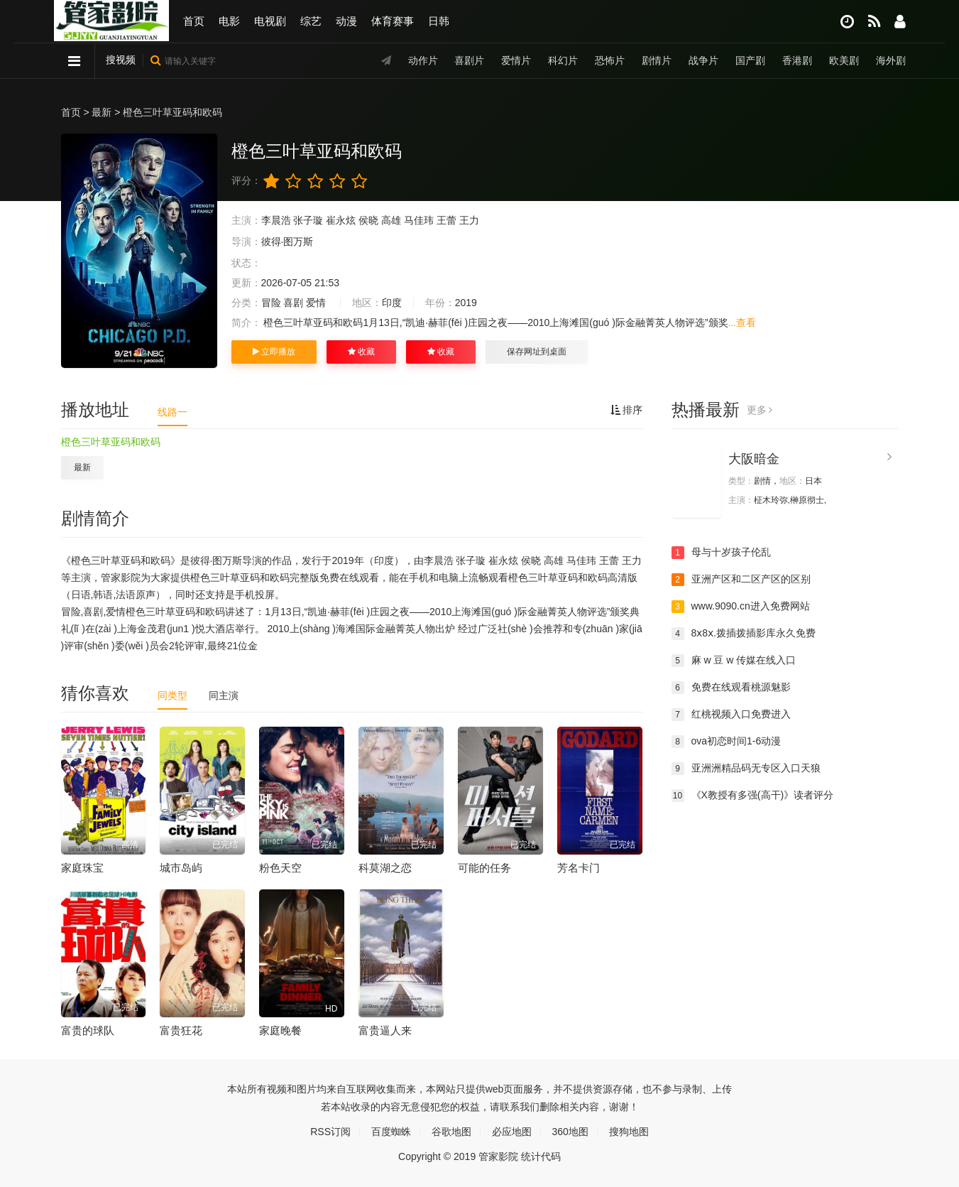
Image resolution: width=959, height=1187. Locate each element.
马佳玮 (419, 220)
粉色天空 (280, 868)
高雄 (391, 220)
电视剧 (270, 21)
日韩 (438, 21)
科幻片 (563, 60)
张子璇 (308, 220)
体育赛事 (392, 21)
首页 (193, 21)
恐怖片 (610, 60)
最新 (101, 112)
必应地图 (512, 1131)
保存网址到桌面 (536, 352)
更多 (760, 410)
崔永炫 (341, 220)
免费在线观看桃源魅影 (731, 687)
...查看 (742, 322)
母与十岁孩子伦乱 (721, 552)
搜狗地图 (629, 1131)
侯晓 (368, 220)
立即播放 (274, 352)
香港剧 (797, 60)
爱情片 (516, 60)
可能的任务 (484, 868)
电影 (229, 21)
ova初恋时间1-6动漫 (727, 741)
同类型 (172, 695)
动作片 (423, 60)
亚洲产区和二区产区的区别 (741, 579)
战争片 (703, 60)
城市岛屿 (181, 868)
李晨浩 (276, 220)
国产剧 (750, 60)
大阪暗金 (753, 459)
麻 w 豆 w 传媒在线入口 (734, 660)
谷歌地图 (451, 1131)
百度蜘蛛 (391, 1131)
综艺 (311, 21)
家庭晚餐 (280, 1030)
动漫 (346, 21)
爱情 (316, 302)
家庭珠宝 (82, 868)
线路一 (172, 412)
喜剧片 (469, 60)
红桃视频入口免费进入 (731, 714)
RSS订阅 (330, 1131)
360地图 (570, 1131)
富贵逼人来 (385, 1030)
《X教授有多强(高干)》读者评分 (753, 795)
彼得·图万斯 (287, 241)
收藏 (361, 352)
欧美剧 (844, 60)
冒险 (271, 302)
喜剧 (293, 302)
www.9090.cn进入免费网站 (741, 606)
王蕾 (446, 220)
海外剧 (891, 60)
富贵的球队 (87, 1030)
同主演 (224, 695)
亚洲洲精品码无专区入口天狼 (746, 768)
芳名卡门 (578, 868)
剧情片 (657, 60)
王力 (469, 220)
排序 (626, 410)
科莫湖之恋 (385, 868)
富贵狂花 (181, 1030)
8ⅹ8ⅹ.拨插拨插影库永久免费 (744, 633)
